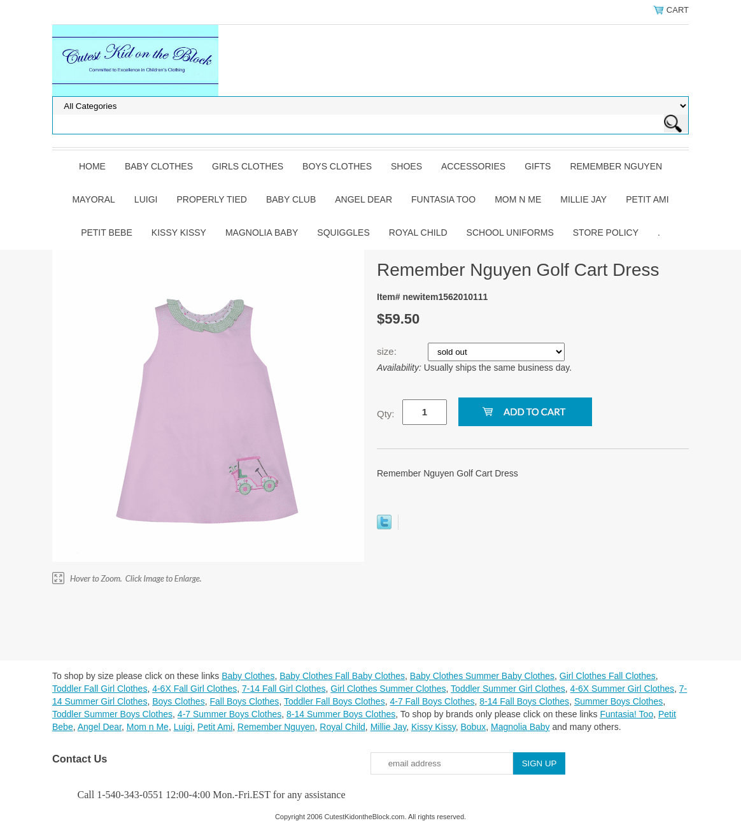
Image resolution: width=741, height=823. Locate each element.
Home (92, 166)
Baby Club (291, 199)
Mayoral (93, 199)
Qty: (386, 413)
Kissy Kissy (179, 232)
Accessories (473, 166)
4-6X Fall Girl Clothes (194, 688)
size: (388, 351)
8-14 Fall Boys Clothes (524, 701)
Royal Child (418, 232)
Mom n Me (518, 199)
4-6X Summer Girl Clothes (622, 688)
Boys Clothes (337, 166)
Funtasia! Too (626, 714)
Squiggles (343, 232)
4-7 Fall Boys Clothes (432, 701)
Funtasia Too (443, 199)
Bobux (473, 727)
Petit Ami (647, 199)
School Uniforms (510, 232)
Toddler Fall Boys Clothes (334, 701)
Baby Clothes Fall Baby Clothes (342, 676)
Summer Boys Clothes (618, 701)
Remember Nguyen (616, 166)
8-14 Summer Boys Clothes (340, 714)
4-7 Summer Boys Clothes (229, 714)
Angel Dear (363, 199)
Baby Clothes (159, 166)
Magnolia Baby (261, 232)
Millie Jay (583, 199)
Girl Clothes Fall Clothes (608, 676)
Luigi (146, 199)
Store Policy (606, 232)
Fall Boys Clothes (244, 701)
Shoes (406, 166)
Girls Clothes (247, 166)
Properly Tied (211, 199)
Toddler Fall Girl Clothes (99, 688)
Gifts (538, 166)
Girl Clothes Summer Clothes (388, 688)
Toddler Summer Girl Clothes (508, 688)
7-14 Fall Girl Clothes (284, 688)
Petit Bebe (106, 232)
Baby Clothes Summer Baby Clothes (482, 676)
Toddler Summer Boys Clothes (112, 714)
